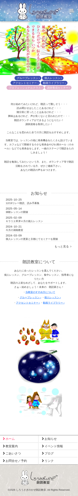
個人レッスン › (53, 78)
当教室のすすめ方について (40, 292)
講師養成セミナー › (58, 87)
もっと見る (62, 246)
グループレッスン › (28, 78)
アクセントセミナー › (26, 82)
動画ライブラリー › (54, 82)
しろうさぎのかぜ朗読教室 (31, 489)
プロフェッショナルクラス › (26, 87)
